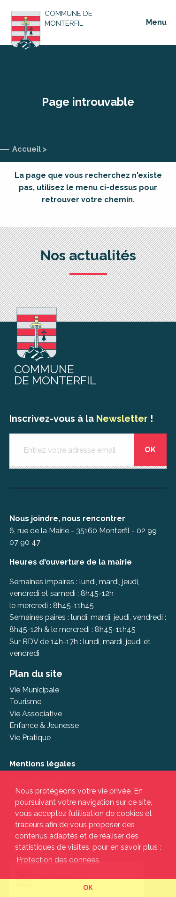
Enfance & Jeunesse (44, 725)
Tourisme (25, 701)
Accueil (26, 149)
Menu (156, 22)
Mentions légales (42, 763)
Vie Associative (35, 713)
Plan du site (35, 673)
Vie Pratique (30, 737)
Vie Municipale (34, 689)
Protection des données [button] (57, 859)
